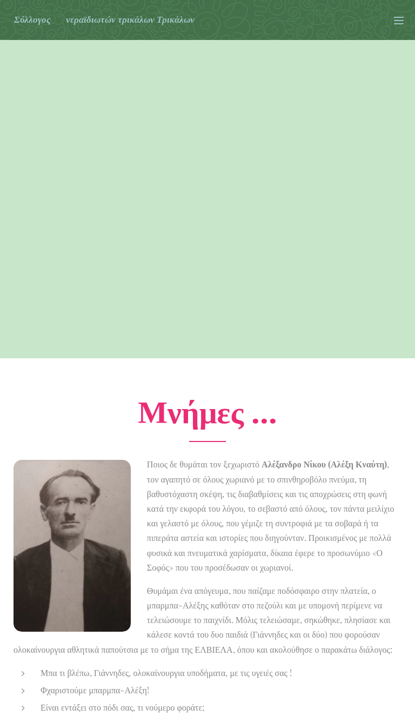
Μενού (399, 20)
